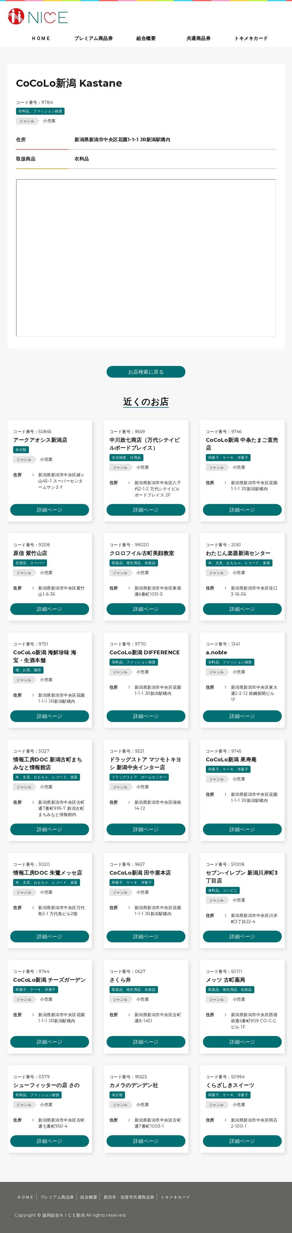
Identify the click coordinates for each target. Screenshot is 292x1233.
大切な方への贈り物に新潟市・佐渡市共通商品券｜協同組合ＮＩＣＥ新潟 (79, 15)
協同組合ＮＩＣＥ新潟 (63, 1215)
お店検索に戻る (146, 372)
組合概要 (146, 38)
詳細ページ (49, 510)
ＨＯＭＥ (41, 38)
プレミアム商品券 (93, 38)
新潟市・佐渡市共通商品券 (129, 1197)
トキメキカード (251, 38)
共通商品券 (199, 38)
